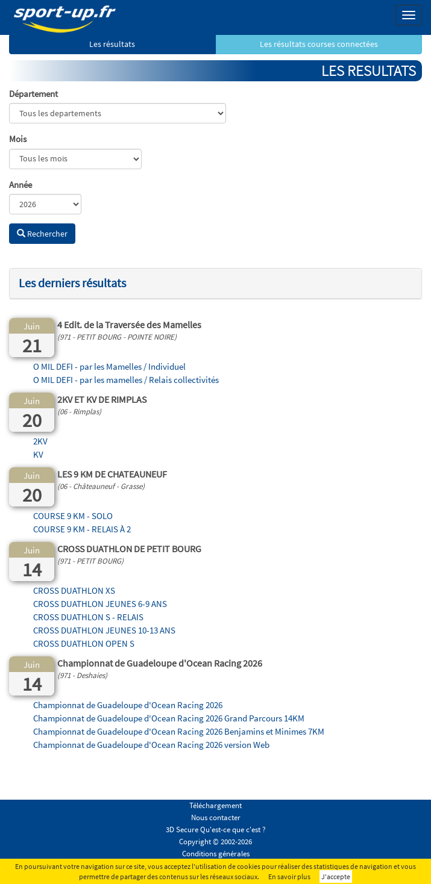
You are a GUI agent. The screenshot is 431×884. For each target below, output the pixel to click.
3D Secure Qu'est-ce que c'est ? (216, 829)
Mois (18, 139)
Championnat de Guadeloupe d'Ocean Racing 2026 (127, 705)
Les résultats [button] (112, 44)
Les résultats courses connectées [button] (319, 44)
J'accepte (335, 876)
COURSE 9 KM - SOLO (73, 515)
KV (38, 454)
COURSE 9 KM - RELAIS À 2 (82, 529)
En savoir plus (289, 876)
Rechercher (42, 233)
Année (20, 184)
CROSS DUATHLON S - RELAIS (88, 617)
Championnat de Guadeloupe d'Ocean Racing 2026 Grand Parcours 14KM (168, 718)
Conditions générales (216, 853)
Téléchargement (215, 805)
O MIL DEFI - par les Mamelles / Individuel (109, 366)
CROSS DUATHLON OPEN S (83, 643)
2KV (40, 441)
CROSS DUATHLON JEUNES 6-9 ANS (100, 603)
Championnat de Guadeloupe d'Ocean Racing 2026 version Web (151, 744)
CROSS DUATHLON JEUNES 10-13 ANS (104, 630)
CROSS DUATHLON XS (74, 590)
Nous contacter (216, 817)
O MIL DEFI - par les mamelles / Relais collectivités (126, 379)
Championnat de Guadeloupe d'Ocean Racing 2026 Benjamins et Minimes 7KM (178, 731)
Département (33, 93)
